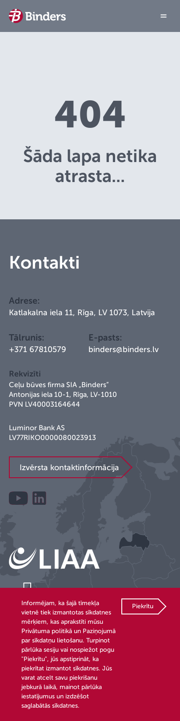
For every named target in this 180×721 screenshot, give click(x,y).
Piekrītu (142, 606)
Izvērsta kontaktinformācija (69, 467)
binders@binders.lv (123, 349)
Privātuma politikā (46, 631)
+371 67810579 (37, 349)
